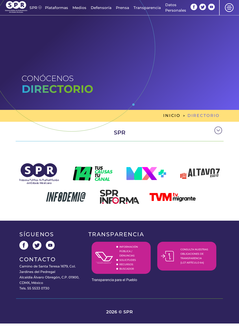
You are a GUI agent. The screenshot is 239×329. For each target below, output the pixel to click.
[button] (33, 8)
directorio (203, 115)
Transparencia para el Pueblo (114, 280)
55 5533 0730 (38, 288)
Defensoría (101, 7)
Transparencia (147, 7)
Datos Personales (175, 8)
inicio (171, 115)
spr (119, 132)
